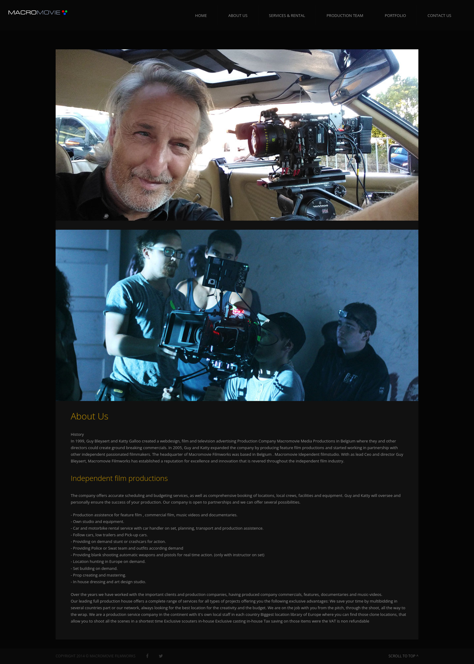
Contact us (439, 15)
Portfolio (395, 15)
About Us (237, 15)
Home (201, 15)
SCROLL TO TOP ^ (403, 656)
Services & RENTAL (287, 15)
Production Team (344, 15)
